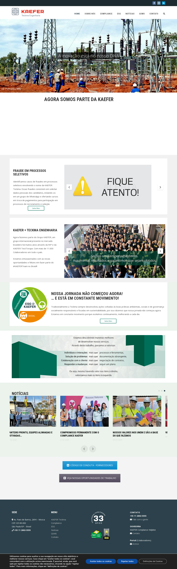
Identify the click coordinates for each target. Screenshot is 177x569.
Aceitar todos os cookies (101, 561)
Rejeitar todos (127, 561)
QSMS (142, 14)
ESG (119, 14)
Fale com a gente (140, 519)
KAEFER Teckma (58, 519)
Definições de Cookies (153, 561)
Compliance (106, 14)
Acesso (135, 544)
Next (160, 187)
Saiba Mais (36, 208)
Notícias (130, 14)
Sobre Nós (90, 14)
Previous (69, 187)
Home (77, 14)
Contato (153, 14)
